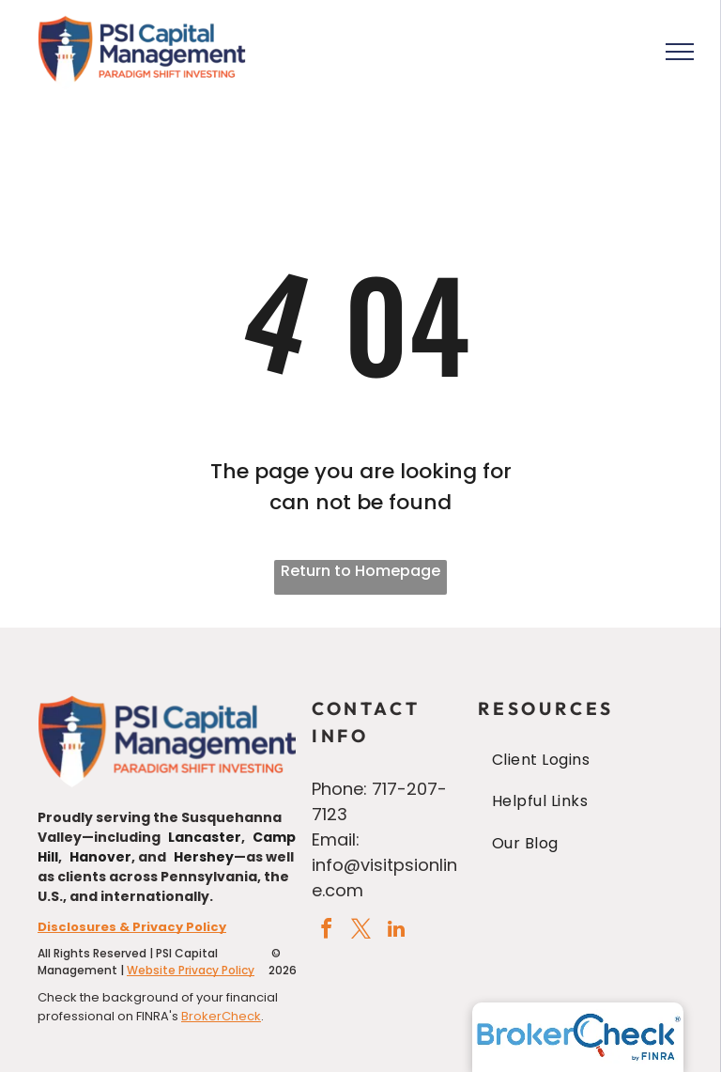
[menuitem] (580, 760)
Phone (337, 788)
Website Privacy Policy (190, 970)
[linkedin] (396, 931)
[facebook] (327, 931)
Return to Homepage (360, 571)
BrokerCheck (221, 1016)
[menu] (679, 51)
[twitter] (361, 931)
